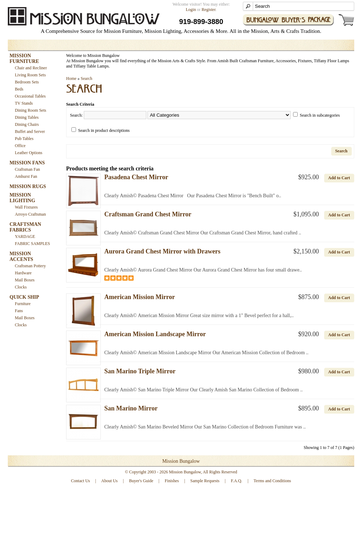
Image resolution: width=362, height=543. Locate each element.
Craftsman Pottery (30, 265)
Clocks (21, 287)
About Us (109, 480)
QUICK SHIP (24, 297)
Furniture (23, 303)
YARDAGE (25, 236)
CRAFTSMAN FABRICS (25, 227)
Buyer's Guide (141, 480)
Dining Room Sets (30, 110)
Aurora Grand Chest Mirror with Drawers (162, 251)
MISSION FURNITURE (24, 58)
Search (86, 78)
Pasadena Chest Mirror (136, 177)
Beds (19, 89)
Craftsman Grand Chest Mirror (147, 214)
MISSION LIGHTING (22, 197)
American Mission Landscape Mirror (155, 334)
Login (191, 9)
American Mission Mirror (139, 296)
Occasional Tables (30, 96)
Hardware (23, 272)
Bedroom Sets (27, 82)
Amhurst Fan (26, 176)
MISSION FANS (27, 162)
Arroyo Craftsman (30, 214)
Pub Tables (24, 138)
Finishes (172, 480)
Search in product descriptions (104, 130)
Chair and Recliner (31, 67)
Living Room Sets (30, 74)
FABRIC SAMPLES (32, 243)
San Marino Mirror (131, 408)
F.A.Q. (236, 480)
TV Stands (24, 103)
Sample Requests (204, 480)
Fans (19, 310)
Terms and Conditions (272, 480)
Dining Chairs (27, 124)
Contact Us (80, 480)
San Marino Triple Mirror (139, 371)
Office (20, 145)
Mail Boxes (25, 280)
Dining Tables (27, 117)
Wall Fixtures (26, 207)
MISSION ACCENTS (21, 256)
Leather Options (28, 152)
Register (208, 9)
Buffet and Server (30, 131)
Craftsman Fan (27, 169)
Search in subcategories (320, 115)
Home (71, 78)
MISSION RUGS (28, 186)
